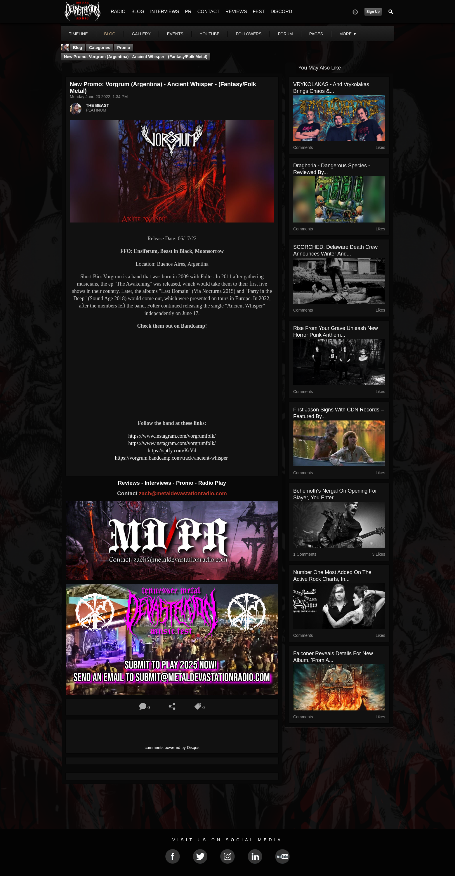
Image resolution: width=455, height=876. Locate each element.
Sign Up (373, 12)
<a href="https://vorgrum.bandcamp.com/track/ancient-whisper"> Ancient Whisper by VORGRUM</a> (172, 352)
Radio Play (212, 483)
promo (123, 47)
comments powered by (172, 747)
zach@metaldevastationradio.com (183, 493)
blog (110, 34)
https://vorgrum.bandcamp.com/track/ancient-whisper (172, 458)
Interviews (159, 483)
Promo (185, 483)
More (348, 34)
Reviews (129, 483)
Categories (99, 47)
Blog (77, 47)
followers (249, 34)
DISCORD (281, 11)
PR (188, 11)
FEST (259, 11)
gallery (141, 34)
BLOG (137, 11)
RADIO (118, 11)
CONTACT (208, 11)
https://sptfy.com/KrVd (172, 450)
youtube (210, 34)
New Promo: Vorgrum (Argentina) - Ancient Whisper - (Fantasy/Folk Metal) (135, 56)
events (175, 34)
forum (285, 34)
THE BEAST (97, 105)
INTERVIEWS (164, 11)
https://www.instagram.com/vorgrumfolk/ (172, 436)
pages (316, 34)
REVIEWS (236, 11)
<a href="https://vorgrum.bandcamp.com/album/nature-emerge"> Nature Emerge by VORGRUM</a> (172, 394)
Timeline (78, 34)
